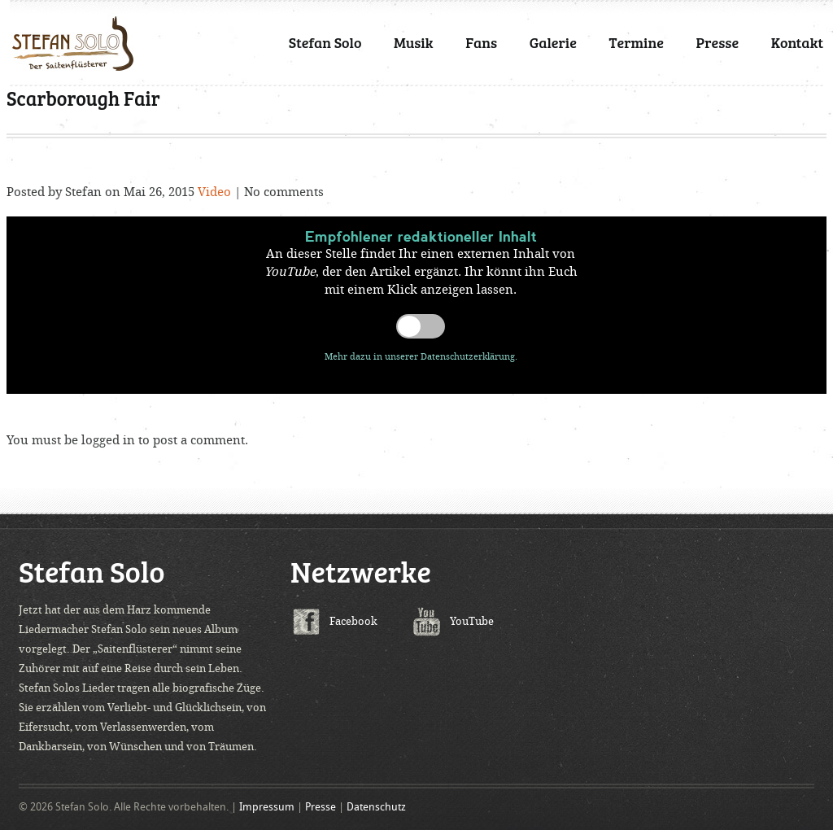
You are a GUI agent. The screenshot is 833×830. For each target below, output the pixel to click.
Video (214, 192)
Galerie (553, 42)
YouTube (472, 621)
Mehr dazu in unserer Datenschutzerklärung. (421, 357)
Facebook (353, 621)
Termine (636, 42)
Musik (414, 42)
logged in (108, 440)
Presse (717, 42)
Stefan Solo (325, 42)
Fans (481, 42)
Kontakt (797, 42)
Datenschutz (376, 807)
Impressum (266, 807)
